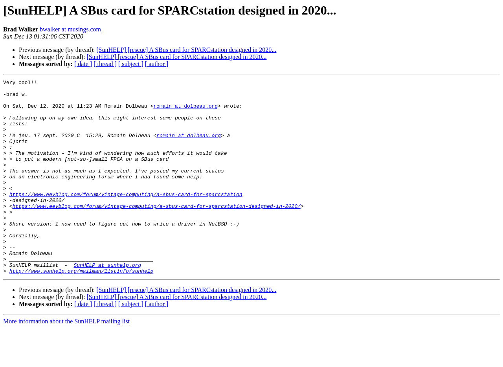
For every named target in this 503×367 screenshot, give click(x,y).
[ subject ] (130, 64)
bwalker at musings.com (70, 29)
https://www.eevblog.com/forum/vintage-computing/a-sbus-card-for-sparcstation (125, 217)
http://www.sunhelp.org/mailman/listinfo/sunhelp (81, 309)
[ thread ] (105, 64)
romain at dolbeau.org (185, 111)
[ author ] (157, 64)
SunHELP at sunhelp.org (107, 302)
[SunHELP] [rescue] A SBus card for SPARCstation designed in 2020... (186, 49)
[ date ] (83, 64)
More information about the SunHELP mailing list (66, 360)
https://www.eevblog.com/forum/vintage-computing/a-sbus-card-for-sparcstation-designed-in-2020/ (156, 231)
